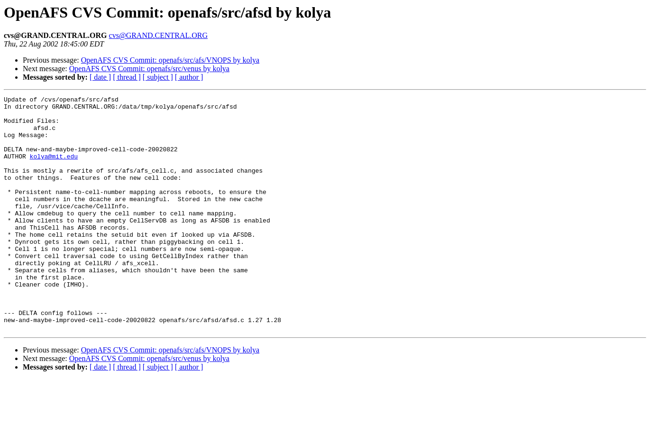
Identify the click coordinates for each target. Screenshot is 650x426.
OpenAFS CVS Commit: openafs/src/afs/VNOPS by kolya (170, 60)
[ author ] (189, 77)
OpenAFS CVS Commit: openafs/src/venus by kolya (149, 69)
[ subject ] (158, 77)
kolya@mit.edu (54, 169)
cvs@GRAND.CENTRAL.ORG (158, 35)
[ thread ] (127, 77)
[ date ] (100, 77)
